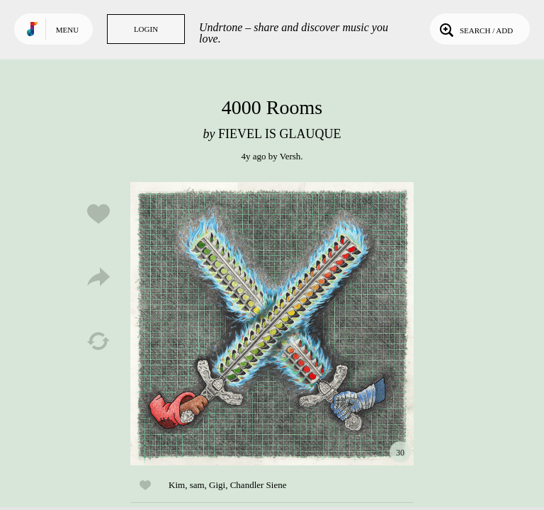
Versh (290, 156)
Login (146, 29)
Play (272, 323)
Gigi (217, 485)
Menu (67, 30)
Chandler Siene (258, 485)
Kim (177, 485)
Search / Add (475, 29)
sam (197, 485)
